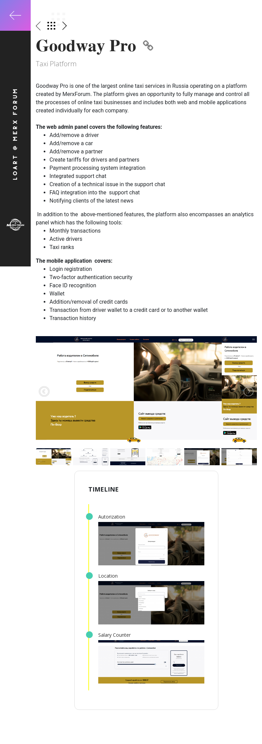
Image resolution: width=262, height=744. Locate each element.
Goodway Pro (94, 45)
